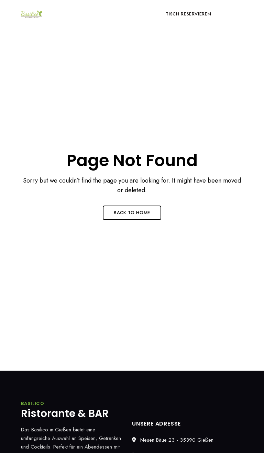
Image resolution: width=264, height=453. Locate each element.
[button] (188, 14)
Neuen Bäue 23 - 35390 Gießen (172, 440)
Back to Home (132, 212)
